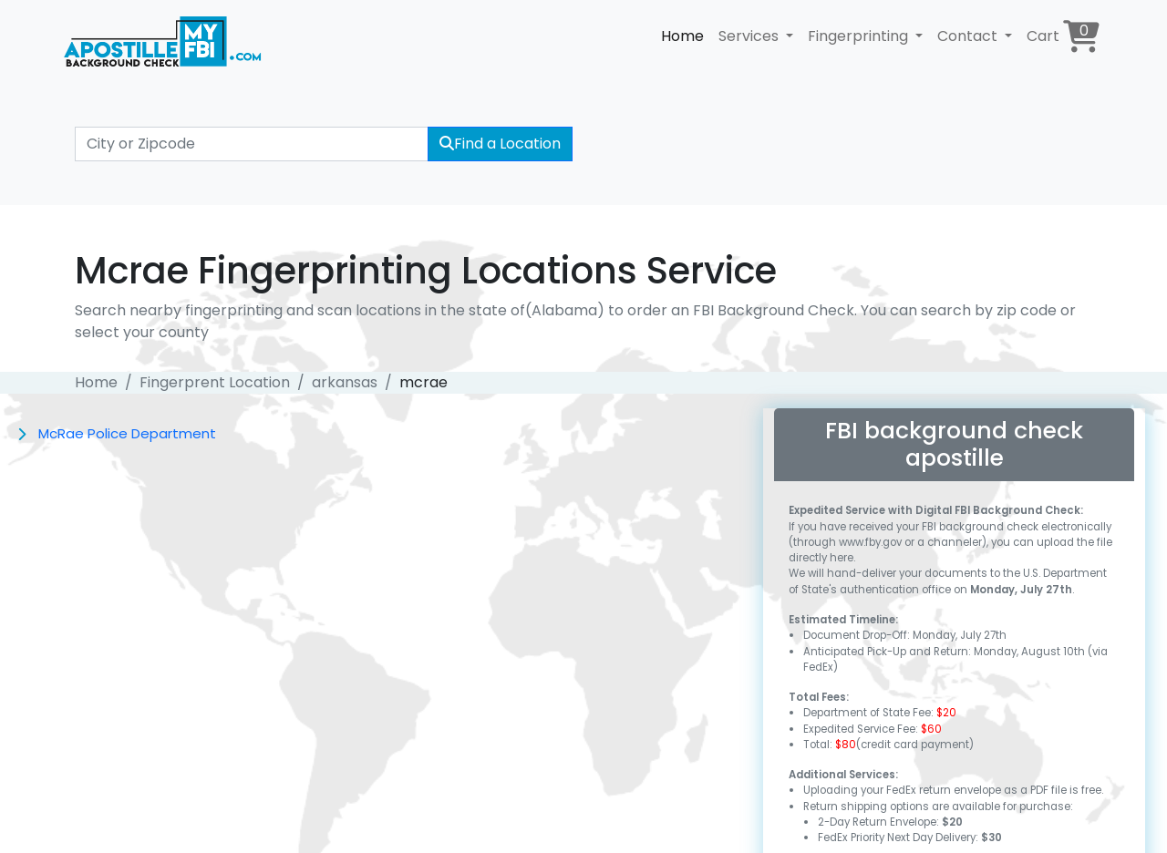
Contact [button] (969, 36)
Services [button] (750, 36)
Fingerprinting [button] (860, 36)
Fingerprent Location (214, 382)
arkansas (344, 382)
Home (682, 36)
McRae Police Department (127, 433)
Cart (1063, 36)
